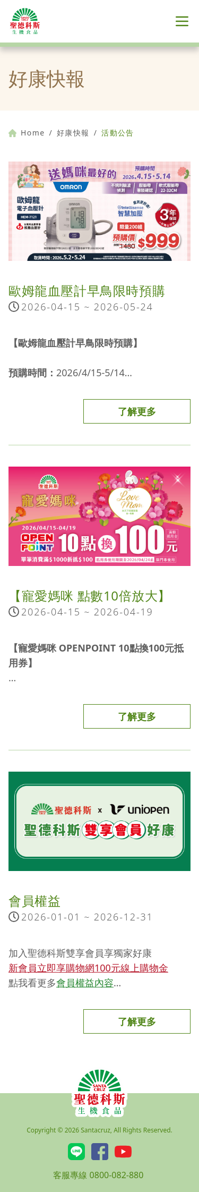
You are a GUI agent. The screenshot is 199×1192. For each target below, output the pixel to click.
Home (26, 133)
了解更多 (137, 411)
